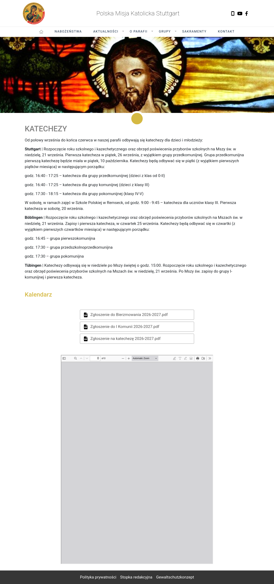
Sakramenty (194, 31)
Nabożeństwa (68, 31)
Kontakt (226, 31)
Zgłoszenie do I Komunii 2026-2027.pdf (121, 326)
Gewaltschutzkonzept (175, 577)
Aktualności (105, 31)
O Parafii (138, 31)
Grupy (165, 31)
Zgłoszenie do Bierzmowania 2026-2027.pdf (126, 314)
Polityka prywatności (98, 577)
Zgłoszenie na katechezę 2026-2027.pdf (122, 338)
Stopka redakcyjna (136, 577)
